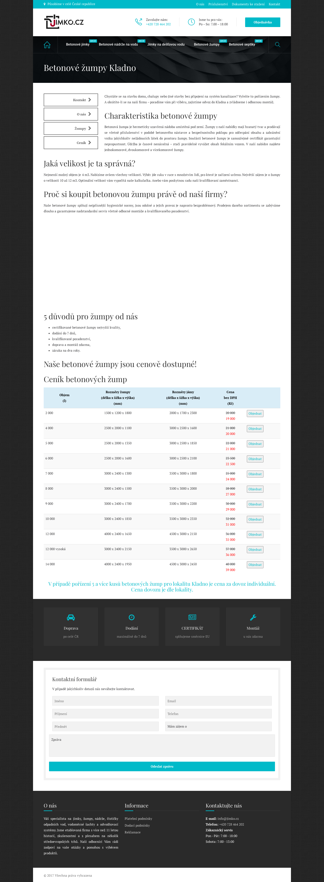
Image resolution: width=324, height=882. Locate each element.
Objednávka (263, 22)
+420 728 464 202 (158, 24)
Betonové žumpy (209, 42)
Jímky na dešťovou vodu (166, 44)
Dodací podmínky (137, 825)
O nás (199, 4)
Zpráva (162, 745)
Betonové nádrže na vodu (120, 42)
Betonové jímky (80, 42)
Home (51, 44)
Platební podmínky (138, 818)
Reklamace (133, 831)
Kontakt (274, 4)
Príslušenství (217, 4)
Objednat (255, 413)
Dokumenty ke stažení (248, 4)
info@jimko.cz (228, 818)
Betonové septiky (244, 42)
